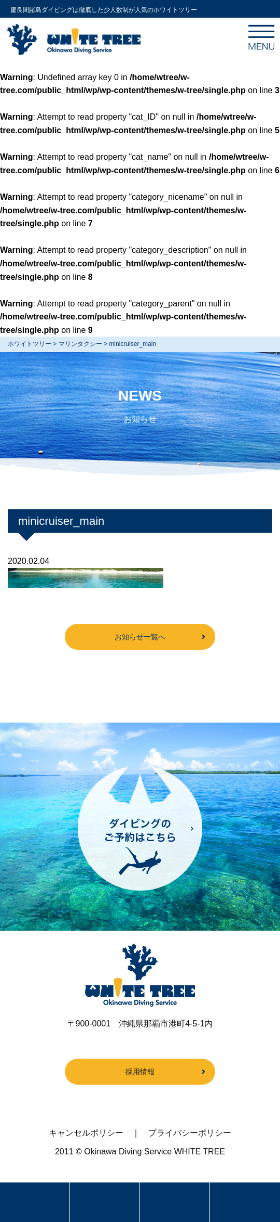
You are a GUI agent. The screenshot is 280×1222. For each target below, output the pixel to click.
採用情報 (140, 1071)
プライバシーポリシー (189, 1132)
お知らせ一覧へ (140, 637)
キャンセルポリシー (86, 1132)
